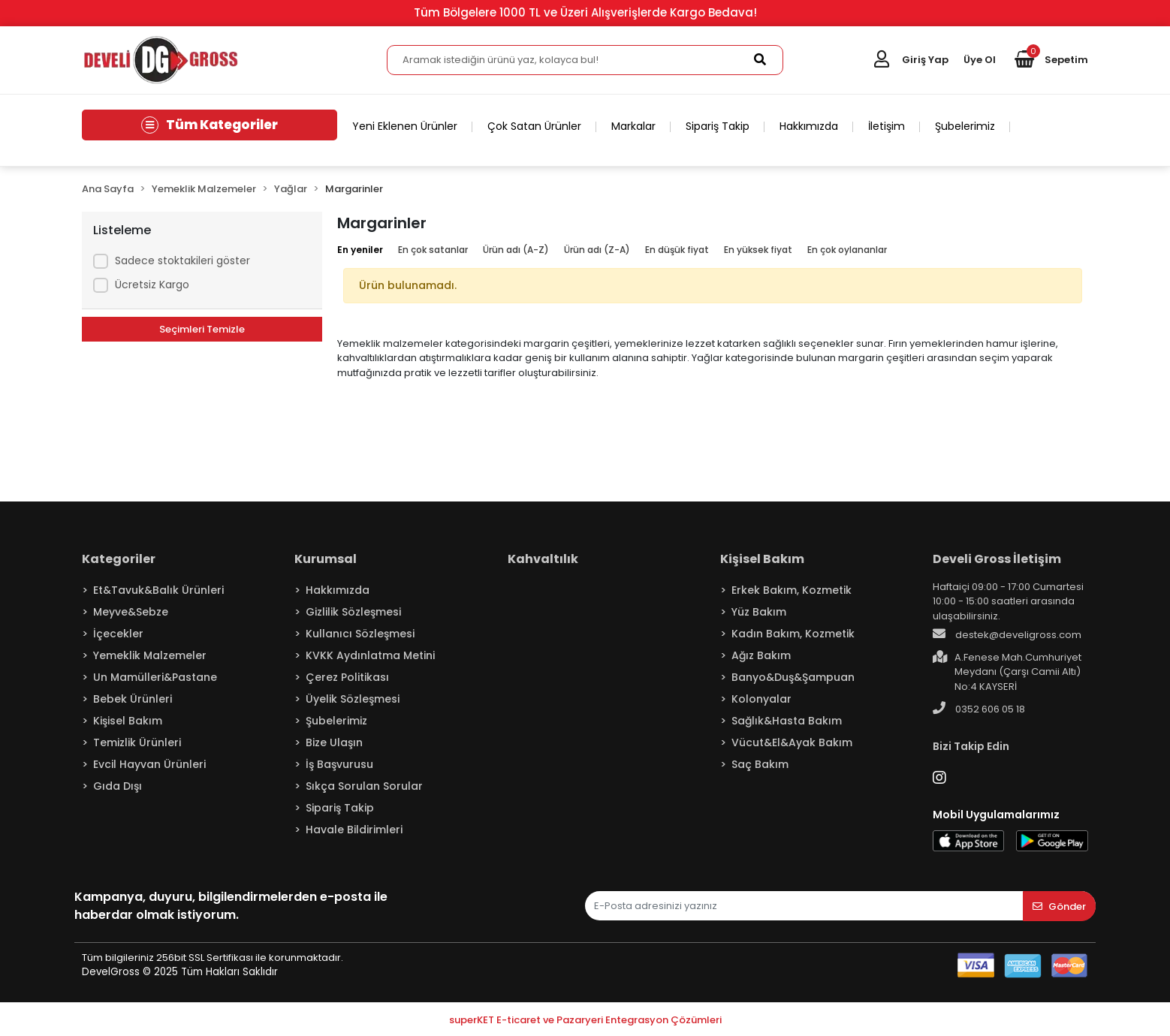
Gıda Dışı (117, 786)
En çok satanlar (433, 249)
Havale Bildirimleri (354, 829)
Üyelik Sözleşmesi (353, 698)
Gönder (1059, 906)
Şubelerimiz (965, 126)
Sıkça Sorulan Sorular (364, 786)
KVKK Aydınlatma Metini (370, 655)
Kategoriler (118, 559)
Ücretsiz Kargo (152, 284)
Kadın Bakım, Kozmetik (793, 633)
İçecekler (118, 633)
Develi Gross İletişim (997, 559)
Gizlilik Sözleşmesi (353, 611)
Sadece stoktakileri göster (182, 260)
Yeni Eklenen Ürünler (404, 126)
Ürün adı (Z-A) (597, 249)
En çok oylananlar (847, 249)
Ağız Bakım (761, 655)
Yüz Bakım (758, 611)
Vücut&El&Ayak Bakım (791, 742)
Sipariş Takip (717, 126)
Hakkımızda (808, 126)
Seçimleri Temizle (202, 329)
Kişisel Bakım (127, 720)
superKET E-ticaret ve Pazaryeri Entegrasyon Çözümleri (585, 1020)
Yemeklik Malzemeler (150, 655)
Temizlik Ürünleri (137, 742)
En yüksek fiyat (758, 249)
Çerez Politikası (347, 677)
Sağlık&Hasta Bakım (786, 720)
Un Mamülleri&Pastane (155, 677)
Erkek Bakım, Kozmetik (791, 590)
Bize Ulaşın (334, 742)
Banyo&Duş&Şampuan (793, 677)
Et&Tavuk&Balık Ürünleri (158, 590)
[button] (1051, 60)
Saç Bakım (760, 764)
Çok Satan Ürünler (534, 126)
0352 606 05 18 (979, 708)
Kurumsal (325, 559)
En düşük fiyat (677, 249)
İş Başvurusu (339, 764)
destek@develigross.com (1007, 634)
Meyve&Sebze (130, 611)
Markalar (633, 126)
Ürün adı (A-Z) (516, 249)
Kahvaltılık (543, 559)
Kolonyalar (761, 698)
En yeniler (360, 249)
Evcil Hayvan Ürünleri (149, 764)
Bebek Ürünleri (132, 698)
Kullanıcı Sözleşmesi (360, 633)
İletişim (886, 126)
